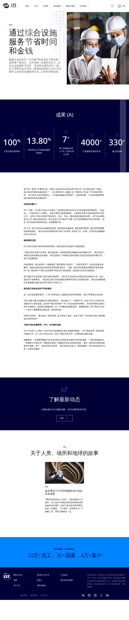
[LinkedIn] (95, 595)
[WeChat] (83, 595)
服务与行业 (17, 575)
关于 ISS (16, 585)
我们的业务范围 (66, 580)
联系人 (39, 580)
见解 (15, 580)
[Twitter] (101, 595)
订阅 (63, 418)
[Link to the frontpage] (9, 7)
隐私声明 (23, 595)
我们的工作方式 (43, 575)
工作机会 (63, 575)
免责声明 (33, 595)
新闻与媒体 (41, 585)
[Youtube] (107, 595)
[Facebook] (89, 595)
